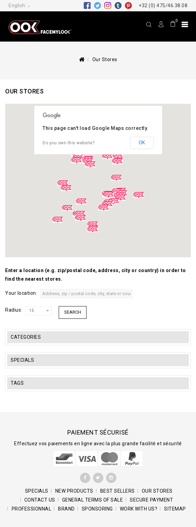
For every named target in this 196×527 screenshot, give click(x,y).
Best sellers (117, 491)
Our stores (157, 491)
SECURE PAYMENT (151, 500)
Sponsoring (97, 509)
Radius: (13, 310)
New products (74, 491)
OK (142, 142)
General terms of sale (92, 500)
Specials (22, 360)
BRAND (66, 509)
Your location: (21, 293)
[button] (66, 188)
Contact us (39, 500)
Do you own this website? (68, 143)
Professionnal (31, 509)
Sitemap (175, 509)
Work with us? (139, 509)
